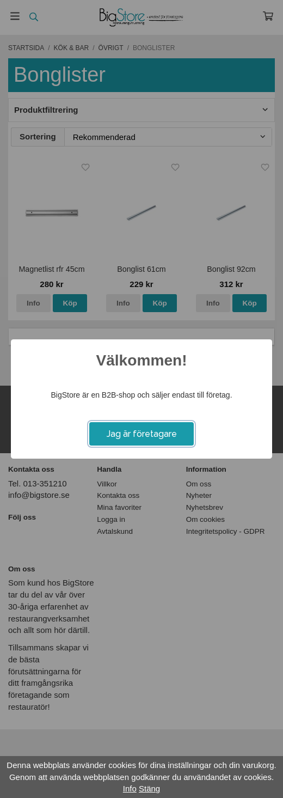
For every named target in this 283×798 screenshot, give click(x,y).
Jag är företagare (142, 434)
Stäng (149, 788)
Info (130, 788)
